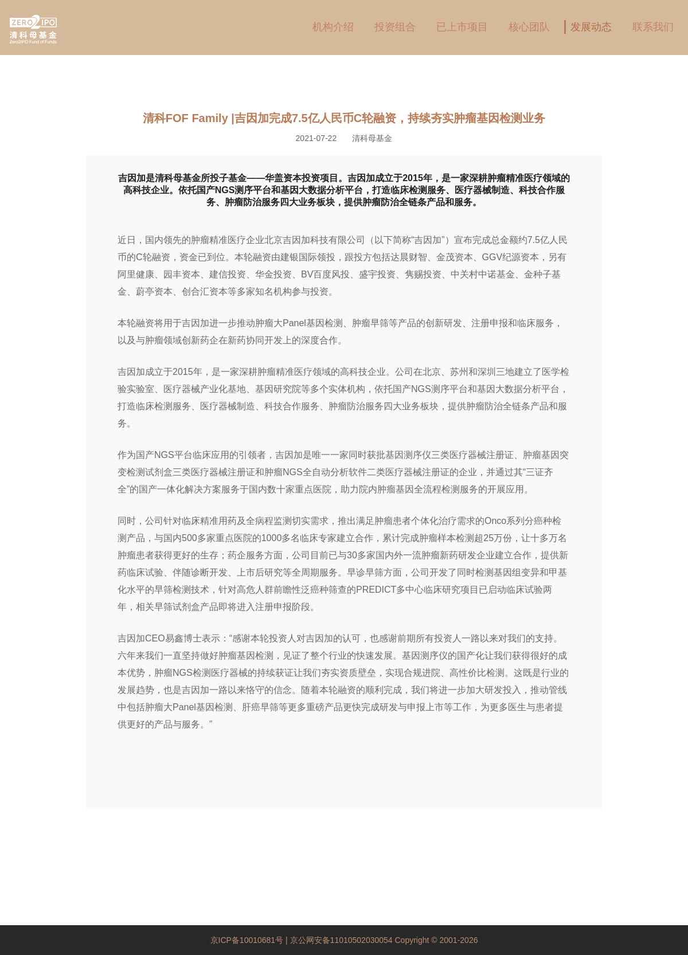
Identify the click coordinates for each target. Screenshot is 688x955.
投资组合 (395, 27)
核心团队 (529, 27)
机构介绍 (333, 27)
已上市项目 (462, 27)
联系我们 (653, 27)
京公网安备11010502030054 (341, 940)
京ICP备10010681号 (248, 940)
